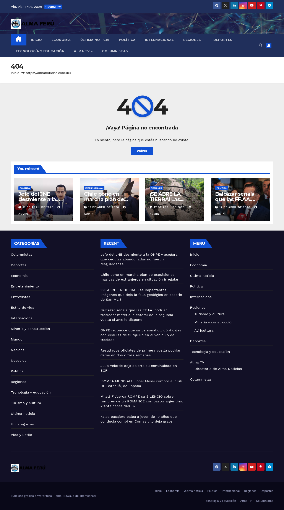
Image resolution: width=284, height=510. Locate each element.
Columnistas (115, 51)
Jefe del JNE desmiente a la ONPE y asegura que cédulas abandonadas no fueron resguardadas (139, 259)
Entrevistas (20, 297)
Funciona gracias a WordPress (32, 495)
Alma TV (82, 51)
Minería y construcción (30, 329)
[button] (260, 45)
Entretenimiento (25, 286)
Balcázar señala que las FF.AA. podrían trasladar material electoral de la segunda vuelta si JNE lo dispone (137, 315)
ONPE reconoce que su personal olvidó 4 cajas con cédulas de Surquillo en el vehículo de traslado (141, 335)
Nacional (18, 350)
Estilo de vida (22, 307)
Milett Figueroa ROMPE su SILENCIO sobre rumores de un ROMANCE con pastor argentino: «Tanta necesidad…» (142, 401)
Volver (142, 151)
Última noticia (94, 40)
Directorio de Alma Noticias (218, 369)
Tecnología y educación (40, 51)
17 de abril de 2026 (38, 207)
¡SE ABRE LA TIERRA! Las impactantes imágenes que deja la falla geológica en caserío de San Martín (141, 295)
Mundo (17, 339)
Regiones (192, 40)
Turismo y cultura (26, 403)
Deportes (222, 40)
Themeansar (88, 495)
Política (127, 40)
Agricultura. (204, 330)
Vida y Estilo (21, 435)
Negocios (18, 360)
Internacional (159, 40)
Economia (61, 40)
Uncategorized (23, 424)
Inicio (36, 40)
